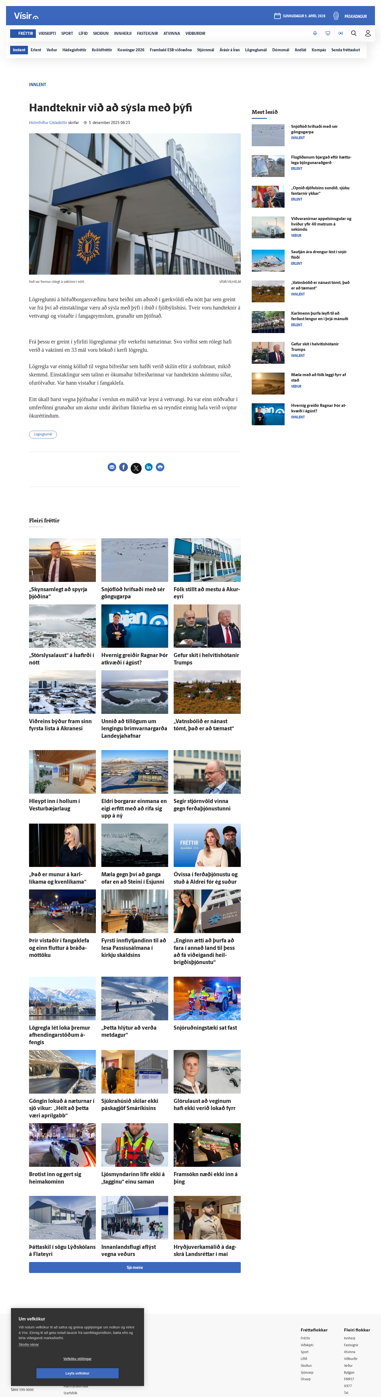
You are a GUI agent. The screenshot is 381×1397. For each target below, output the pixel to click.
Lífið (304, 1287)
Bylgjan (350, 1301)
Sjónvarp (308, 1301)
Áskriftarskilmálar (84, 1315)
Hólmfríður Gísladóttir (48, 123)
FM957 (350, 1308)
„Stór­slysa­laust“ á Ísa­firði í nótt (57, 653)
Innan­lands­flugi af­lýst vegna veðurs (134, 1178)
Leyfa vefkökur (110, 1373)
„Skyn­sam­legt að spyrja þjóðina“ (59, 590)
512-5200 (86, 1287)
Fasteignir (352, 1273)
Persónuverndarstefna (30, 1299)
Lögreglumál (45, 435)
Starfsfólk (78, 1322)
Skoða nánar (29, 1359)
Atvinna (350, 1280)
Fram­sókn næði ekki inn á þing (202, 1108)
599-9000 (27, 1319)
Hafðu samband (83, 1301)
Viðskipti (308, 1273)
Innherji (350, 1266)
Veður (349, 1294)
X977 (348, 1315)
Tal (346, 1322)
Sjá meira (135, 1195)
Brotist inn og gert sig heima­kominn (62, 1108)
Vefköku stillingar (45, 1373)
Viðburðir (352, 1287)
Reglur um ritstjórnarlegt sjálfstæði (32, 1289)
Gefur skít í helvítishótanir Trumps (205, 653)
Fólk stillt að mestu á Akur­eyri (201, 590)
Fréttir (306, 1266)
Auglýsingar (79, 1294)
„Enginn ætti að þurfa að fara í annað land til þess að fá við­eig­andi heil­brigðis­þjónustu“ (206, 914)
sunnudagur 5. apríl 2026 (303, 16)
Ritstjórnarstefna (84, 1308)
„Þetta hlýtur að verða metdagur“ (131, 984)
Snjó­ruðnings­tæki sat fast (197, 984)
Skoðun (307, 1294)
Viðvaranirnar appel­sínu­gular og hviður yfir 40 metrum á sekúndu (321, 224)
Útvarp (306, 1308)
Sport (305, 1280)
